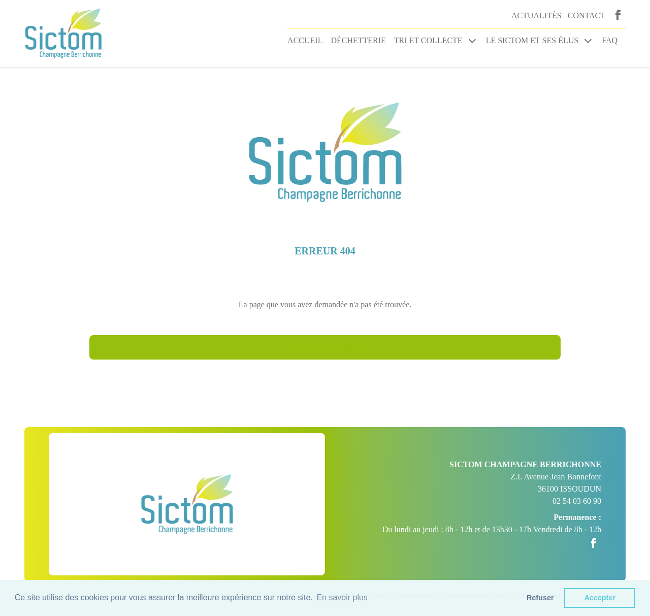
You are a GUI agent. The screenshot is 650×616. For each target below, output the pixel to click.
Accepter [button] (599, 598)
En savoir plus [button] (342, 597)
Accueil (304, 40)
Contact (586, 15)
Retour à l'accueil (325, 347)
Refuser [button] (540, 598)
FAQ (610, 40)
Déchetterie (358, 40)
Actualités (536, 15)
